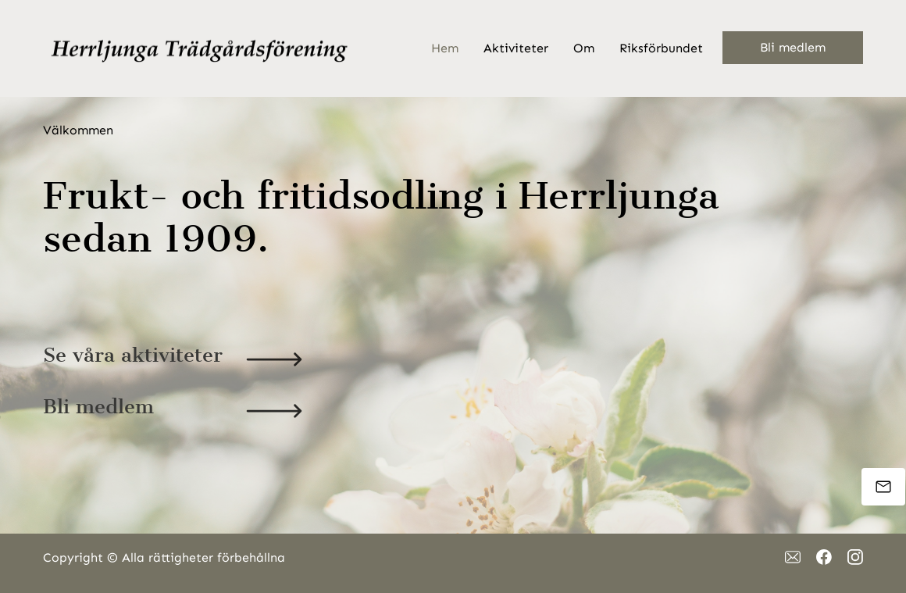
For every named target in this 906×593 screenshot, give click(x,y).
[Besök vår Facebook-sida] (824, 557)
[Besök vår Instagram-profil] (855, 557)
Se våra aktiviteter (133, 355)
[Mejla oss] (883, 486)
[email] (793, 557)
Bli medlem (98, 407)
